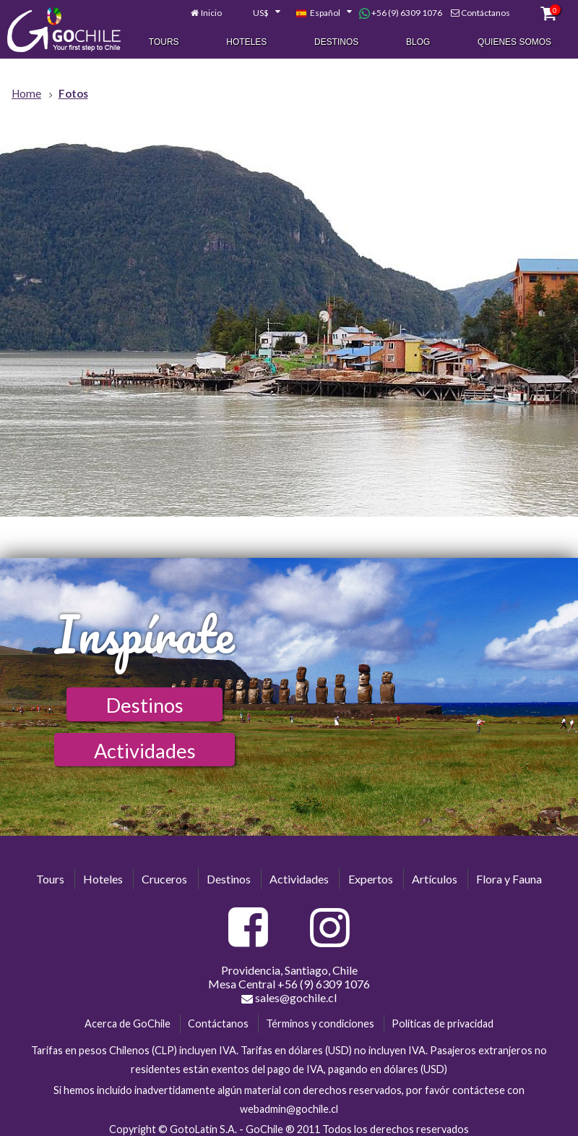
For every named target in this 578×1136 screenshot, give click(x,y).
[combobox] (258, 14)
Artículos (434, 879)
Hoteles (246, 43)
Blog (418, 43)
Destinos (336, 43)
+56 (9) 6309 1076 (400, 14)
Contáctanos (485, 13)
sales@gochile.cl (289, 998)
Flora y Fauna (509, 879)
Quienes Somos (514, 43)
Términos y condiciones (320, 1023)
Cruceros (164, 879)
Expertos (370, 879)
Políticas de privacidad (442, 1023)
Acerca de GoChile (128, 1023)
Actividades (145, 751)
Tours (164, 43)
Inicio (211, 13)
